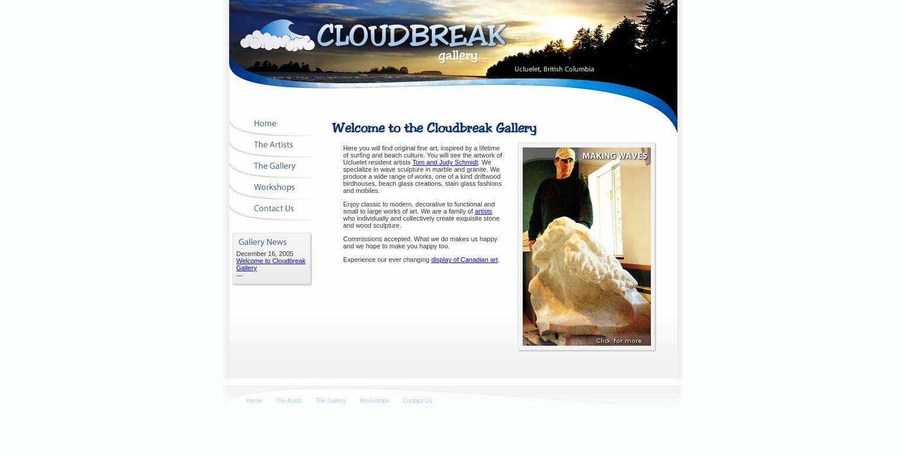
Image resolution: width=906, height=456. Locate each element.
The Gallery (330, 401)
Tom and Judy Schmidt (445, 162)
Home (254, 401)
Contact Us (417, 401)
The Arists (289, 401)
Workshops (374, 401)
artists (483, 211)
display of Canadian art (464, 259)
